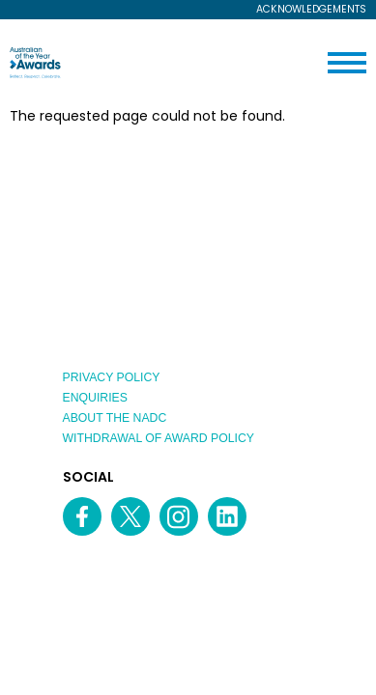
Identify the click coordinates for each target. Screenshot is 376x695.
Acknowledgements (311, 10)
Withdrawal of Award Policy (159, 438)
